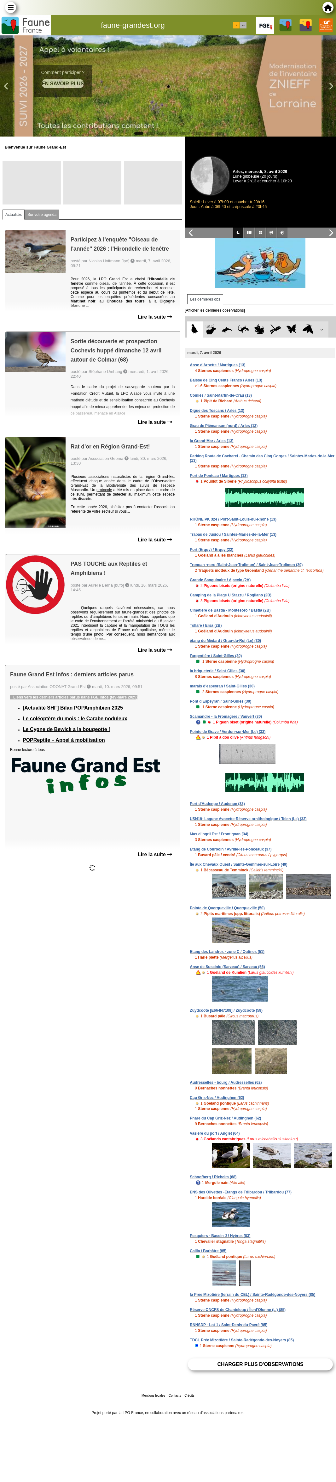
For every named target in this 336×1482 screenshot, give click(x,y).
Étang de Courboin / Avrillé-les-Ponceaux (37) (230, 849)
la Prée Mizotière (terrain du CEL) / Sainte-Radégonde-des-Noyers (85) (252, 1294)
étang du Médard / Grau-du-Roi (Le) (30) (225, 640)
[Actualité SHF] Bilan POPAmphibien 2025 (73, 708)
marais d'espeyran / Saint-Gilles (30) (222, 686)
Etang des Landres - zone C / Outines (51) (227, 951)
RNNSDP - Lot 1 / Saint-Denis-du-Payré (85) (228, 1325)
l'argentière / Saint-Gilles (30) (216, 656)
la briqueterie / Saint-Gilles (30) (217, 671)
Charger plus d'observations (260, 1364)
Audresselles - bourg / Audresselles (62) (226, 1082)
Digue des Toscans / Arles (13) (217, 410)
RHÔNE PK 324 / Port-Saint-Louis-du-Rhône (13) (233, 519)
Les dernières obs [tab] (205, 299)
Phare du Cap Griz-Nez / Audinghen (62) (225, 1118)
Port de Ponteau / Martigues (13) (218, 475)
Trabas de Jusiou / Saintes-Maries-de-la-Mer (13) (233, 534)
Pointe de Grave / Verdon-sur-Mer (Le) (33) (227, 731)
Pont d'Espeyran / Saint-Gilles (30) (220, 701)
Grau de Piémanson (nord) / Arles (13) (224, 426)
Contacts (175, 1395)
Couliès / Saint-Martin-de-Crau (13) (221, 395)
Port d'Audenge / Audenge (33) (217, 804)
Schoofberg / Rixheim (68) (213, 1177)
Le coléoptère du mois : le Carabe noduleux (75, 718)
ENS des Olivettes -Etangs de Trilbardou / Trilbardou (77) (241, 1192)
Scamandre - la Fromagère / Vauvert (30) (226, 716)
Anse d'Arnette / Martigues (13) (217, 365)
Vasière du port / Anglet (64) (215, 1133)
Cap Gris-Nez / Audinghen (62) (217, 1097)
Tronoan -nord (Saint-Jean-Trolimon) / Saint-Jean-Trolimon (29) (246, 565)
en (243, 25)
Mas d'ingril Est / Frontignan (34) (219, 834)
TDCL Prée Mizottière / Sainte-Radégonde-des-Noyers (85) (242, 1340)
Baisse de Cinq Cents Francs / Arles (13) (226, 380)
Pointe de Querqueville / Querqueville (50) (227, 908)
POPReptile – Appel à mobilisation (64, 740)
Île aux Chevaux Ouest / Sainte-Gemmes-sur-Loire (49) (238, 864)
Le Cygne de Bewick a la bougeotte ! (66, 729)
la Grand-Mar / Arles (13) (211, 441)
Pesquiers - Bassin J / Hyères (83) (220, 1236)
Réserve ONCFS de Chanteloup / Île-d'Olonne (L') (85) (238, 1310)
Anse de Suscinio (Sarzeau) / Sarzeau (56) (227, 967)
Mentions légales (153, 1395)
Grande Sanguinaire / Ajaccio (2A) (220, 580)
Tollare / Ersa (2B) (206, 625)
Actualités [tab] (13, 214)
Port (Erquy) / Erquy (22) (211, 549)
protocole (104, 490)
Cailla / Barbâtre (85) (208, 1251)
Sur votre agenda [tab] (41, 214)
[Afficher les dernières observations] (215, 310)
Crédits (189, 1395)
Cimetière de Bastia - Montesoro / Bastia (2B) (230, 610)
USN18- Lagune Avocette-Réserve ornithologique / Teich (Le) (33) (248, 819)
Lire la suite (155, 316)
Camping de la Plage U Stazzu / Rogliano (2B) (230, 595)
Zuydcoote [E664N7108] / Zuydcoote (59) (226, 1010)
